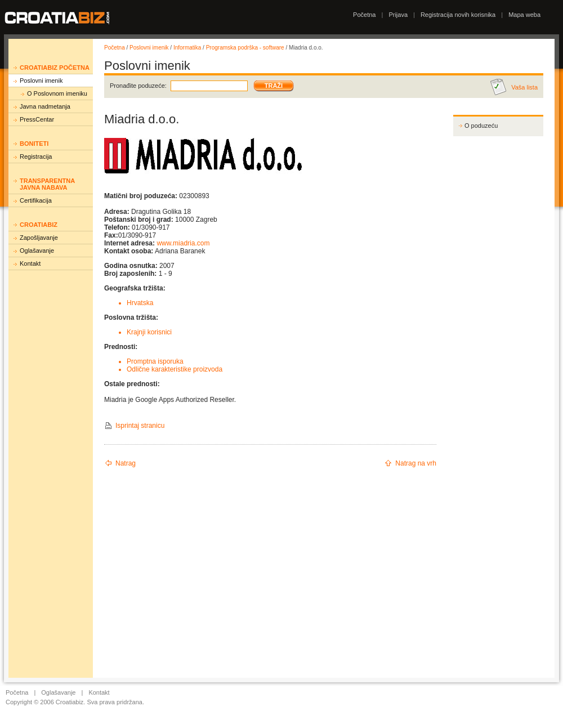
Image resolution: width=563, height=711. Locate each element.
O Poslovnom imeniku (57, 93)
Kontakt (30, 263)
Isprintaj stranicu (139, 426)
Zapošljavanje (39, 237)
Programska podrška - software (245, 47)
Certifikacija (36, 200)
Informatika (187, 47)
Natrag (125, 463)
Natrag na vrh (415, 463)
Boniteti (34, 143)
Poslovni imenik (41, 80)
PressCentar (37, 119)
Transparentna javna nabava (47, 184)
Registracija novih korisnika (458, 14)
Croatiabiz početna (55, 67)
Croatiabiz (38, 224)
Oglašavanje (37, 250)
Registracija (36, 156)
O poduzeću (481, 125)
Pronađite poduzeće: (138, 85)
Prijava (398, 14)
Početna (364, 14)
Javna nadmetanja (45, 106)
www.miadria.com (183, 243)
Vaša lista (524, 87)
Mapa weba (524, 14)
